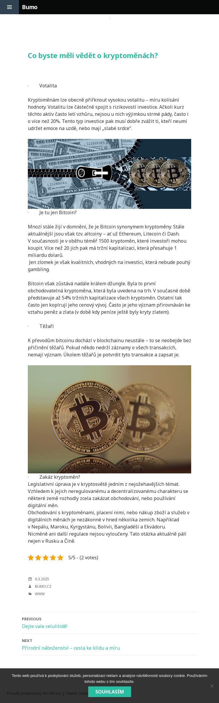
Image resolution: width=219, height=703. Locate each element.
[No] (212, 686)
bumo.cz (43, 586)
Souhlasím (109, 691)
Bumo (30, 7)
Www (40, 593)
